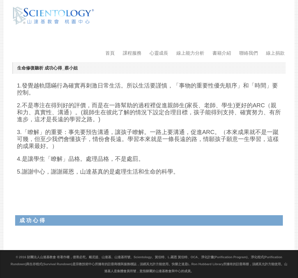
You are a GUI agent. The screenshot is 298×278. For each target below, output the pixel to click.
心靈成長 (159, 53)
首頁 (110, 53)
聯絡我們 (248, 53)
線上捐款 (275, 53)
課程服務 (132, 53)
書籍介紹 (221, 53)
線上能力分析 (190, 53)
